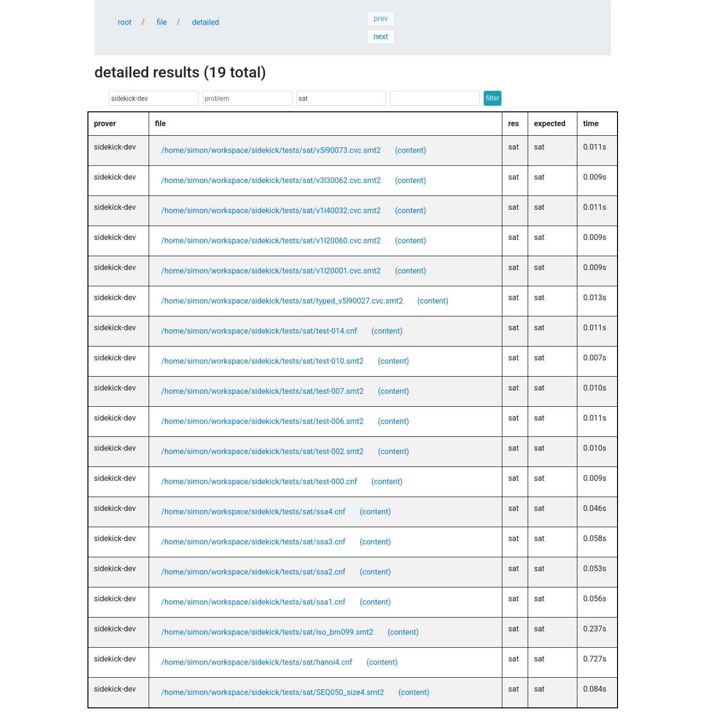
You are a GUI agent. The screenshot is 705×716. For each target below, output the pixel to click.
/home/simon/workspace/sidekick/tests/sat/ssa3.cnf (253, 541)
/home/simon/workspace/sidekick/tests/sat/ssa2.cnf (253, 571)
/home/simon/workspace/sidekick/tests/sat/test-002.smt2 (262, 451)
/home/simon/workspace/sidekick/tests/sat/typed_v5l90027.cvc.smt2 (282, 300)
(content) (410, 150)
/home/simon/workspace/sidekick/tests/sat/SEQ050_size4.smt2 (272, 692)
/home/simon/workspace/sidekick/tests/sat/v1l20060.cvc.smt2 (270, 240)
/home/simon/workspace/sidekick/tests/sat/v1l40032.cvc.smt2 (270, 210)
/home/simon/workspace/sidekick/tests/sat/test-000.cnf (259, 481)
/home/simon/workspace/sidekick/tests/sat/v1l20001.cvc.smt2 (270, 270)
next (380, 36)
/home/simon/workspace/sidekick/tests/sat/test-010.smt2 (262, 361)
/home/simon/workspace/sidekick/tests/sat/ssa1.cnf (253, 602)
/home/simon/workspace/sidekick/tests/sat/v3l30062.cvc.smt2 (270, 180)
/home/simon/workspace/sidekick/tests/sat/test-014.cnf (259, 331)
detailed (205, 22)
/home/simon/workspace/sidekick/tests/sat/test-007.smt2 (262, 391)
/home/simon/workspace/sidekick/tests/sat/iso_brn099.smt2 (267, 632)
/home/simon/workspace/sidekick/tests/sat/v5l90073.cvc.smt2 (270, 150)
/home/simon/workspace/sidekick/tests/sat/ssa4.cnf (253, 511)
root (125, 22)
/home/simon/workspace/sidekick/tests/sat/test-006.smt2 (262, 421)
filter (492, 98)
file (162, 22)
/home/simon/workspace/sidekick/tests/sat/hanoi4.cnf (256, 662)
